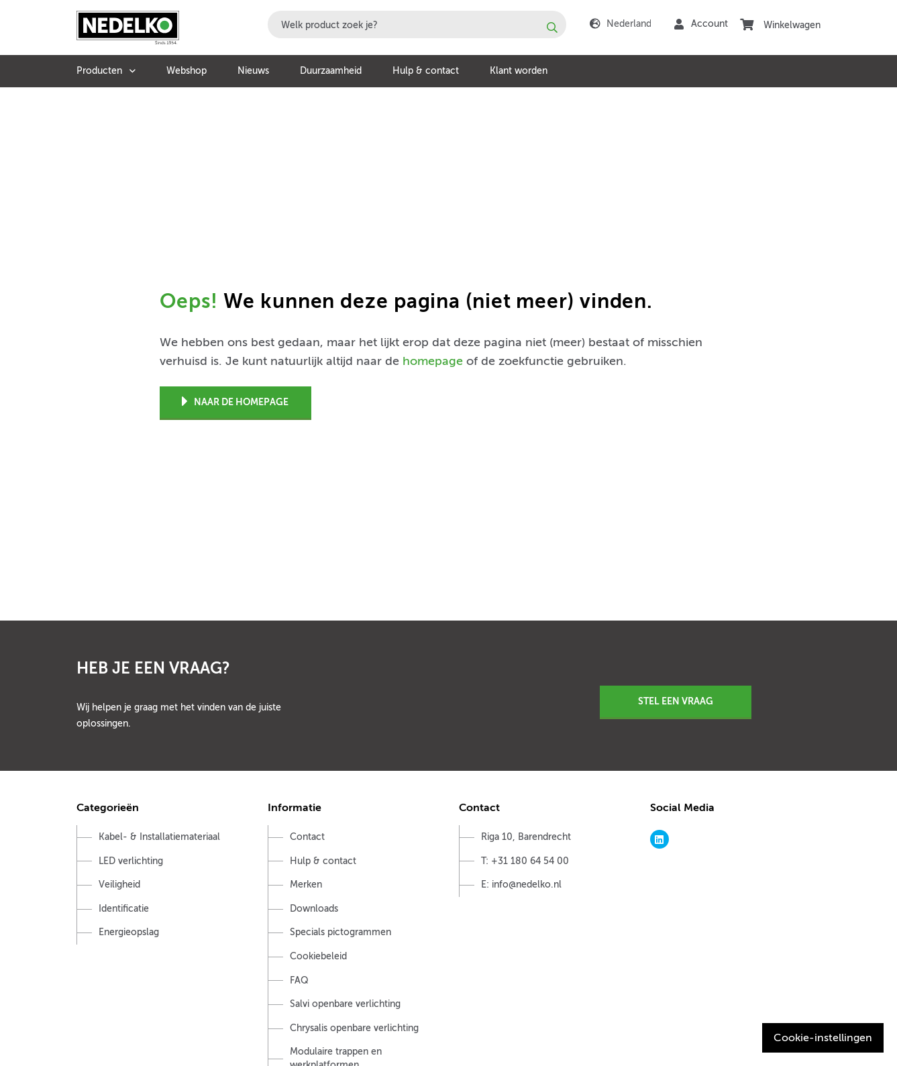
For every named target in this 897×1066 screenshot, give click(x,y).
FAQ (299, 980)
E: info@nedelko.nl (521, 885)
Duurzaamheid (331, 71)
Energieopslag (129, 932)
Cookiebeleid (318, 956)
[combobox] (417, 24)
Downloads (314, 909)
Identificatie (124, 909)
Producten (99, 71)
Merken (306, 885)
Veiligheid (119, 885)
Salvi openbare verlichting (345, 1004)
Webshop (186, 71)
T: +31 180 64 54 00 (525, 861)
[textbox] (417, 24)
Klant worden (518, 71)
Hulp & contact (425, 71)
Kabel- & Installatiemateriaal (159, 837)
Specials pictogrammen (340, 932)
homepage (433, 361)
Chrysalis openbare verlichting (354, 1028)
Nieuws (253, 71)
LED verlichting (131, 861)
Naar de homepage (235, 402)
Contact (307, 837)
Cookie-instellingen (823, 1038)
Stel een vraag (675, 701)
